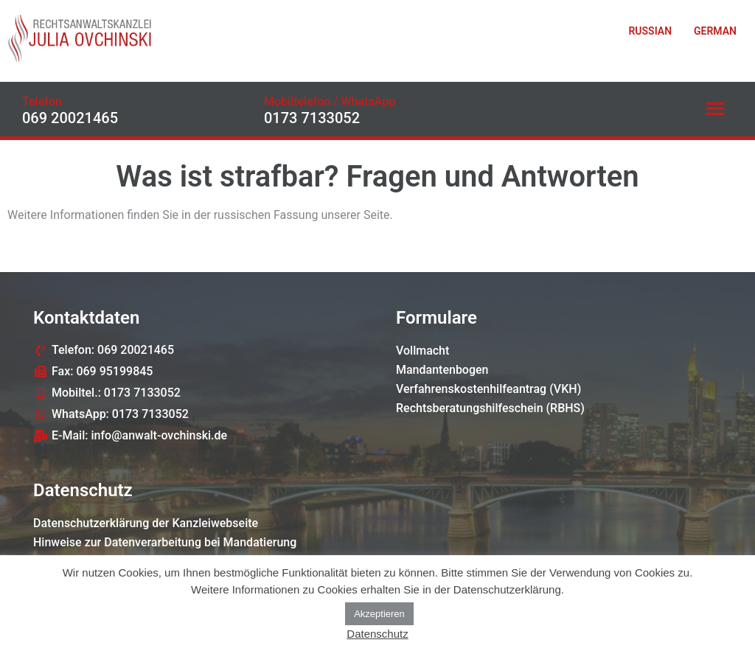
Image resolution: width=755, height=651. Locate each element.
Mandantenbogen (442, 370)
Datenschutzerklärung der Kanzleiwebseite (145, 523)
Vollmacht (422, 351)
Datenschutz (377, 633)
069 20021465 (70, 118)
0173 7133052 (312, 118)
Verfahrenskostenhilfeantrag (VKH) (488, 389)
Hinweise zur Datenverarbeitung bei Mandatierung (164, 542)
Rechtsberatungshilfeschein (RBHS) (490, 408)
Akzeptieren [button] (379, 613)
